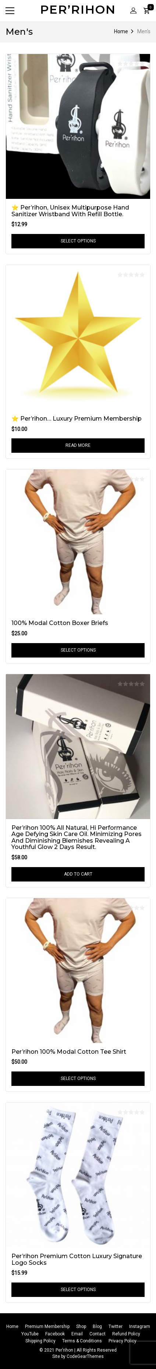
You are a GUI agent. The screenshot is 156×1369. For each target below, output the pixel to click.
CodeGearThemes (85, 1356)
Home (121, 31)
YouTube (30, 1333)
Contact (97, 1333)
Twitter (116, 1326)
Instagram (139, 1326)
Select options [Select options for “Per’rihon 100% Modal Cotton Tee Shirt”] (78, 1078)
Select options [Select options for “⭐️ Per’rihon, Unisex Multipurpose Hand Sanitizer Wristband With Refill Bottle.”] (78, 241)
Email (77, 1333)
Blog (97, 1326)
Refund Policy (126, 1333)
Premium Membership (47, 1326)
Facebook (55, 1333)
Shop (81, 1326)
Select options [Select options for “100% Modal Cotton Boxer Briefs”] (78, 650)
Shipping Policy (40, 1340)
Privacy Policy (122, 1340)
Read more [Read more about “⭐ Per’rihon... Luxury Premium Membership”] (78, 445)
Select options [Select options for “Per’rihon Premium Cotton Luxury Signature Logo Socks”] (78, 1289)
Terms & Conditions (82, 1340)
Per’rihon (78, 9)
